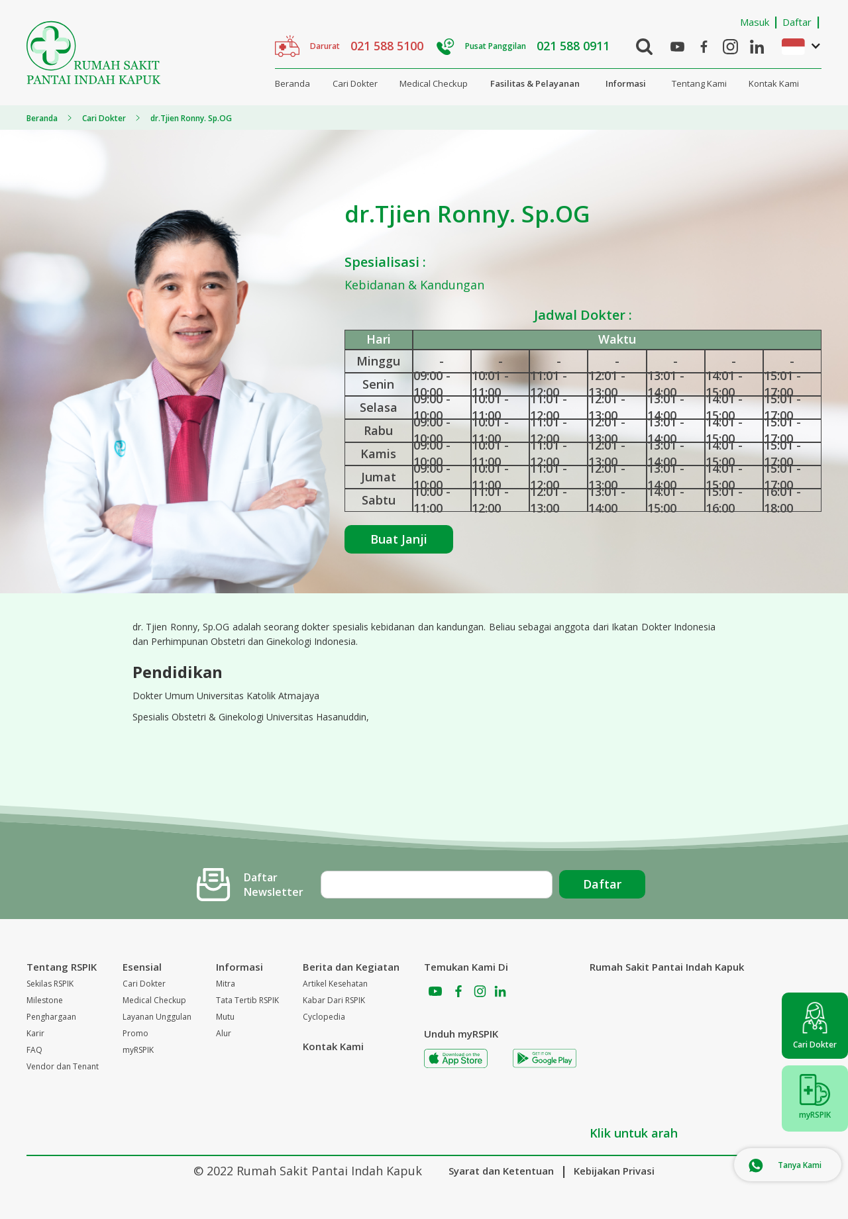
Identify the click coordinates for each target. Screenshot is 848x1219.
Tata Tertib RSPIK (247, 1000)
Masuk (754, 21)
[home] (93, 52)
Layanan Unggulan (157, 1016)
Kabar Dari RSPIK (334, 1000)
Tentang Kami (699, 83)
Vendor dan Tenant (62, 1066)
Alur (223, 1033)
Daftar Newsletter (273, 884)
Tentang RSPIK (61, 966)
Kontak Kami (774, 83)
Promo (135, 1033)
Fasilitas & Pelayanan (535, 83)
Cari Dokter (355, 83)
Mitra (225, 983)
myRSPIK (138, 1049)
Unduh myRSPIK (461, 1033)
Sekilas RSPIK (50, 983)
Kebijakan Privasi (614, 1170)
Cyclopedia (324, 1016)
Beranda (292, 83)
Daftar (797, 21)
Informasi (626, 83)
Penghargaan (51, 1016)
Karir (35, 1033)
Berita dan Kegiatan (351, 966)
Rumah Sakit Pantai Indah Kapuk (667, 966)
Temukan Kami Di (466, 966)
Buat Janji (398, 539)
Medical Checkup (433, 83)
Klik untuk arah (634, 1133)
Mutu (225, 1016)
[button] (795, 46)
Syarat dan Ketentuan (501, 1170)
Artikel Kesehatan (335, 983)
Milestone (44, 1000)
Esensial (142, 966)
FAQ (34, 1049)
